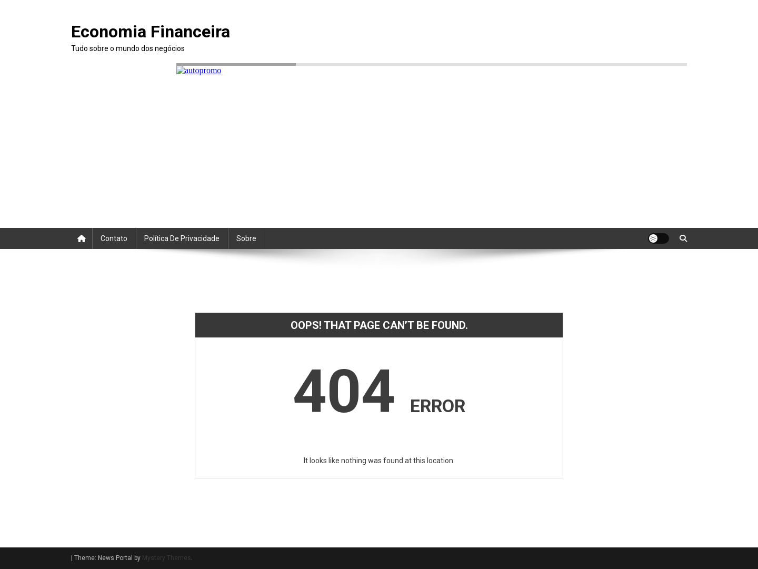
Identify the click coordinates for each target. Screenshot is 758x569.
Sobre (246, 238)
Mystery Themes (166, 558)
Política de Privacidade (182, 238)
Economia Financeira (150, 32)
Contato (114, 238)
